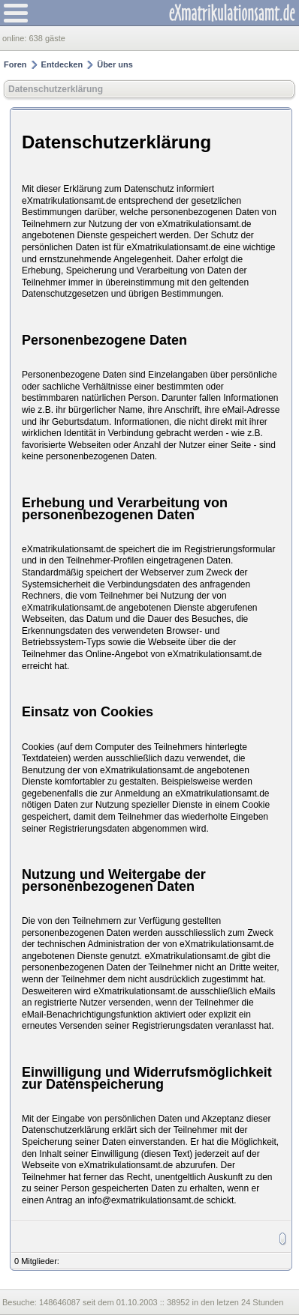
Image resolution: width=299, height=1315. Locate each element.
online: (15, 38)
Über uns (115, 64)
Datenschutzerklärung (55, 89)
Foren (15, 64)
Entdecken (62, 64)
